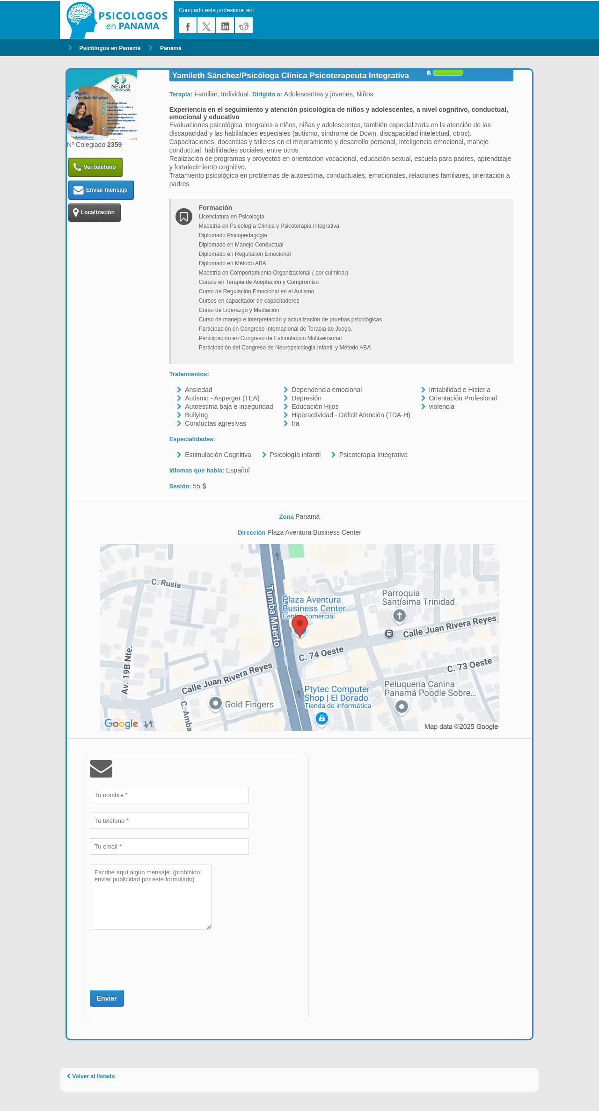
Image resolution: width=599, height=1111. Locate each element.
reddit (244, 25)
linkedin (225, 25)
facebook (188, 25)
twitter (206, 25)
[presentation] (161, 958)
